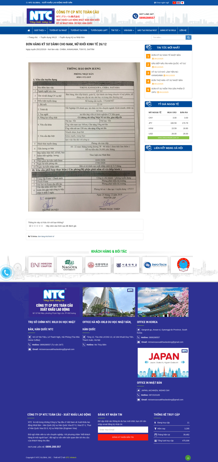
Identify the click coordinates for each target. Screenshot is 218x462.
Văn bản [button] (129, 31)
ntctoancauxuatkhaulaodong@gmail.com (53, 349)
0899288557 (147, 17)
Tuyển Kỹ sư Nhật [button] (58, 30)
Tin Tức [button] (115, 31)
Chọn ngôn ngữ (161, 3)
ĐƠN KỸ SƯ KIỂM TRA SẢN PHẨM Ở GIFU (165, 90)
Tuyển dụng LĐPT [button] (99, 30)
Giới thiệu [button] (40, 31)
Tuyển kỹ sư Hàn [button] (79, 30)
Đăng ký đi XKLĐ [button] (168, 30)
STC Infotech (71, 457)
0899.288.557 (53, 446)
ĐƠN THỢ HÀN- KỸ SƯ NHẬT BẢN (164, 82)
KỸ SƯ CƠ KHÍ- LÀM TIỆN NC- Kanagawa (162, 73)
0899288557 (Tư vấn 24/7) (47, 345)
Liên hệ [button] (182, 30)
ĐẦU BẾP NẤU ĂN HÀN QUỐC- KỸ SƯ (166, 65)
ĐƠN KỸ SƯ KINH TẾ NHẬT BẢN (163, 57)
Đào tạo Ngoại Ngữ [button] (147, 30)
